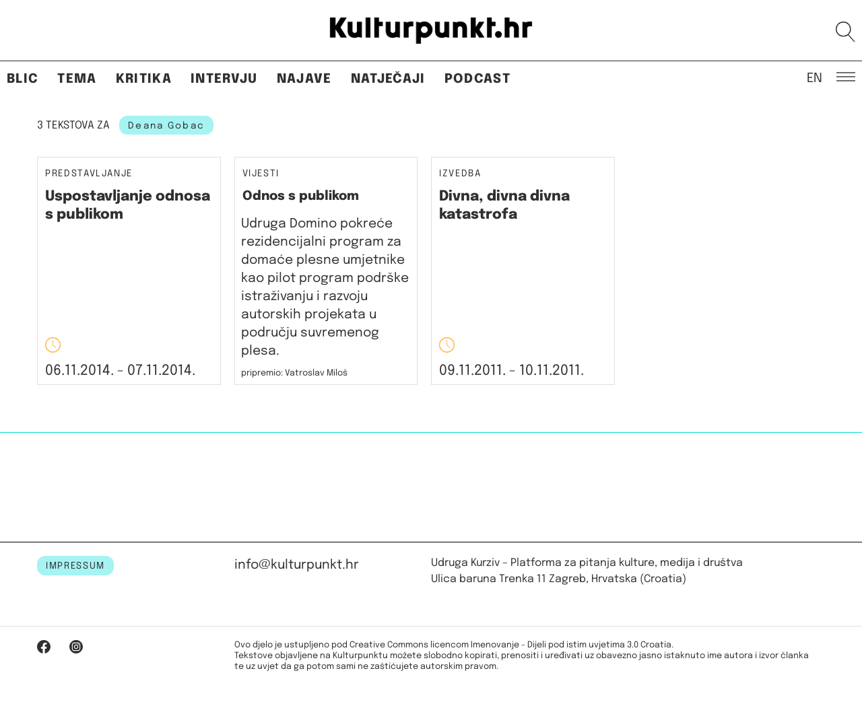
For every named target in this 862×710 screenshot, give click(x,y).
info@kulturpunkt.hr (296, 565)
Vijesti (261, 174)
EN (814, 77)
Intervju (224, 79)
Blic (22, 79)
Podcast (477, 79)
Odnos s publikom (300, 196)
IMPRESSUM (75, 566)
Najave (304, 79)
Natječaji (388, 79)
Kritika (144, 79)
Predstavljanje (89, 174)
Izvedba (460, 174)
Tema (76, 79)
